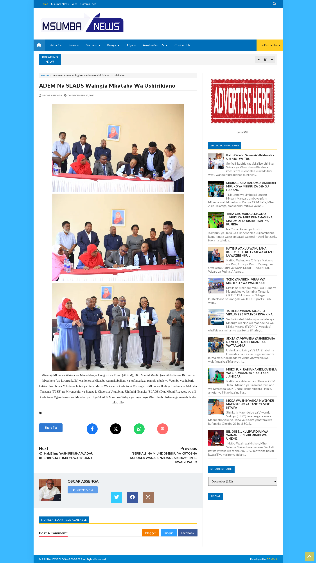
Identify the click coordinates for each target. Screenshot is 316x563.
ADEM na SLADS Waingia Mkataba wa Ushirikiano (107, 85)
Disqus (168, 533)
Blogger (150, 533)
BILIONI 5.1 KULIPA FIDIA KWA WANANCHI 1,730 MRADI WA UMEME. (247, 435)
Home (44, 3)
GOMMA (271, 559)
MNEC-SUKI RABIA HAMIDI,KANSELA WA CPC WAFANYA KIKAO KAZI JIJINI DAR (251, 373)
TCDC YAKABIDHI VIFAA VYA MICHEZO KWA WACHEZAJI (245, 281)
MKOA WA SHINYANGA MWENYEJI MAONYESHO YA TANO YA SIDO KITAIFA (250, 404)
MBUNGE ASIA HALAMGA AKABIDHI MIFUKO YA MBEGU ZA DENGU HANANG (251, 186)
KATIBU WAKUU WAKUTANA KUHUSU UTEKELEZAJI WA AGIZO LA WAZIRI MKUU (249, 252)
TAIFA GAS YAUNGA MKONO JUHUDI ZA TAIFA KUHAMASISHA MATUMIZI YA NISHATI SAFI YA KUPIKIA (249, 219)
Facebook (187, 533)
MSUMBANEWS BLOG (52, 559)
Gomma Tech (88, 3)
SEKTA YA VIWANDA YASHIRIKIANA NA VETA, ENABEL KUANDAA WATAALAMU (250, 342)
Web (74, 3)
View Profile (82, 489)
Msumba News (60, 3)
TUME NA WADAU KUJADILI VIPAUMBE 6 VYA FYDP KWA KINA (249, 312)
